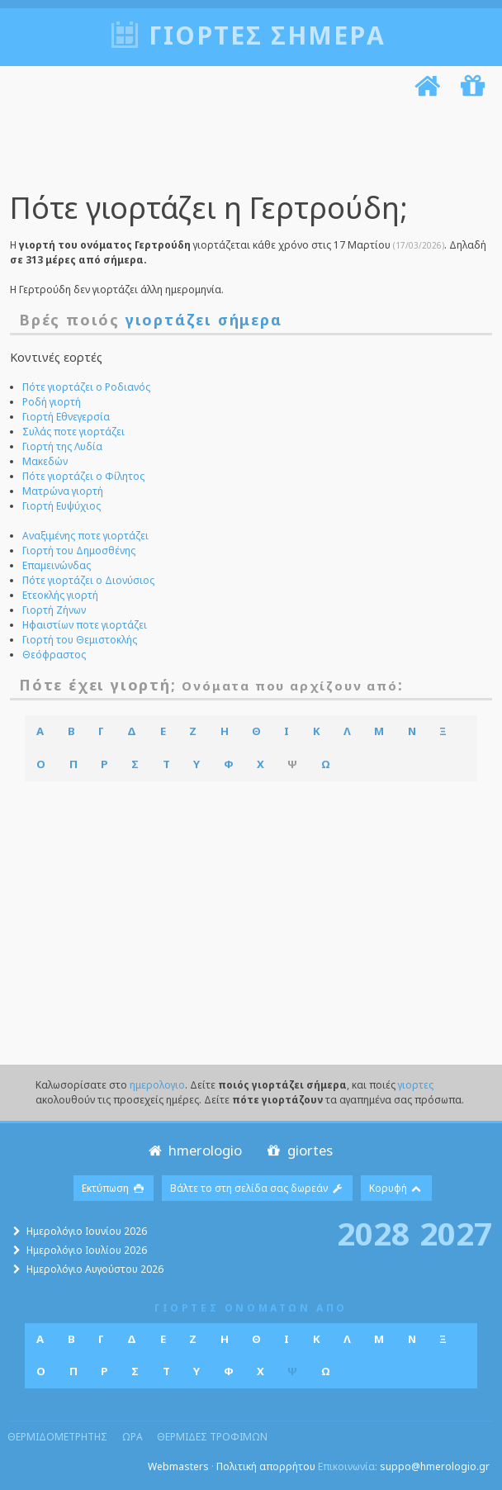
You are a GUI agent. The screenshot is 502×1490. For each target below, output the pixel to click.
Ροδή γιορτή (51, 401)
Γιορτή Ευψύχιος (61, 505)
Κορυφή (396, 1187)
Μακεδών (45, 460)
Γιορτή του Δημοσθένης (78, 550)
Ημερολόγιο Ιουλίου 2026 (86, 1249)
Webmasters (178, 1466)
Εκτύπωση (113, 1187)
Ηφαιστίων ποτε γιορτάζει (84, 624)
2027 (455, 1231)
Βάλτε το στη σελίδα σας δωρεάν (257, 1187)
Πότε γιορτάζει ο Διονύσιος (88, 579)
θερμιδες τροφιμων (212, 1436)
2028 (373, 1231)
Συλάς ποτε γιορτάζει (73, 431)
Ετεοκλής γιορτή (60, 594)
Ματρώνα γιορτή (62, 490)
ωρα (132, 1436)
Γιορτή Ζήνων (54, 609)
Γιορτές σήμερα (267, 35)
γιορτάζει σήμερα (204, 319)
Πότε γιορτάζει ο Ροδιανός (86, 386)
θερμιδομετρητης (57, 1436)
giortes (298, 1149)
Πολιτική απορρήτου (265, 1466)
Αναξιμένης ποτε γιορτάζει (85, 535)
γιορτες (415, 1084)
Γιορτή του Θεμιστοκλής (79, 639)
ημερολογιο (157, 1084)
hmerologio (193, 1149)
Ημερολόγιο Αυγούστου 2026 (94, 1268)
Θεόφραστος (54, 654)
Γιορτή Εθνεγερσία (66, 416)
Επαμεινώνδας (56, 565)
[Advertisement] (247, 147)
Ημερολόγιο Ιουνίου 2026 (86, 1230)
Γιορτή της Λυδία (62, 446)
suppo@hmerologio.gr (435, 1466)
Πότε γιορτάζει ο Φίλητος (83, 475)
